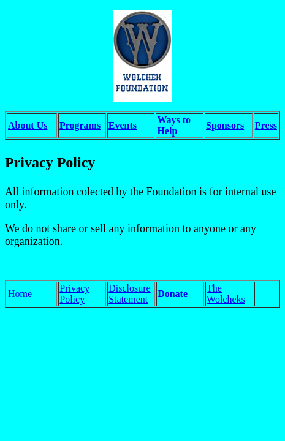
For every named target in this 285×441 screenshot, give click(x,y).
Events (122, 125)
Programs (80, 125)
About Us (27, 125)
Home (20, 293)
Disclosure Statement (129, 293)
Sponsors (225, 125)
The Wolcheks (226, 293)
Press (266, 125)
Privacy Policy (74, 293)
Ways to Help (174, 125)
